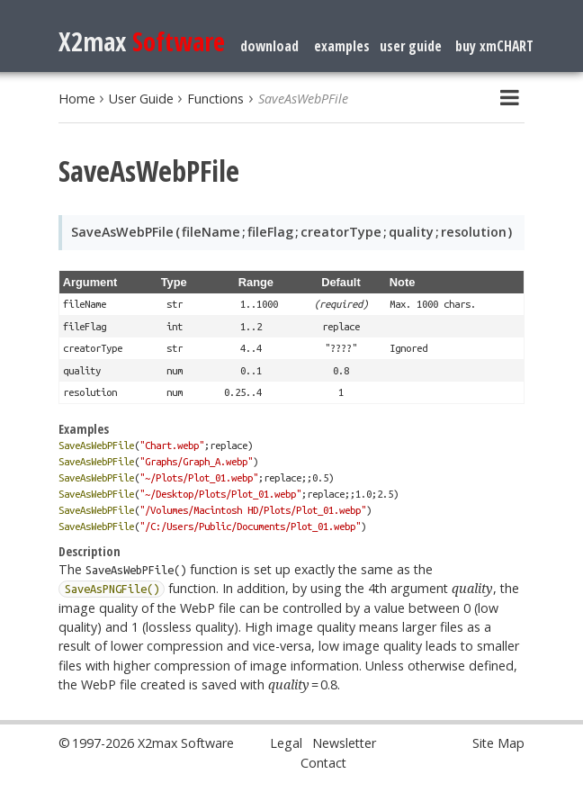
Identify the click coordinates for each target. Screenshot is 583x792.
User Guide (141, 98)
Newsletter (344, 743)
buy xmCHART (494, 46)
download (269, 46)
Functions (215, 98)
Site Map (498, 743)
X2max (141, 40)
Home (76, 98)
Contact (323, 762)
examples (342, 46)
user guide (411, 46)
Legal (286, 743)
